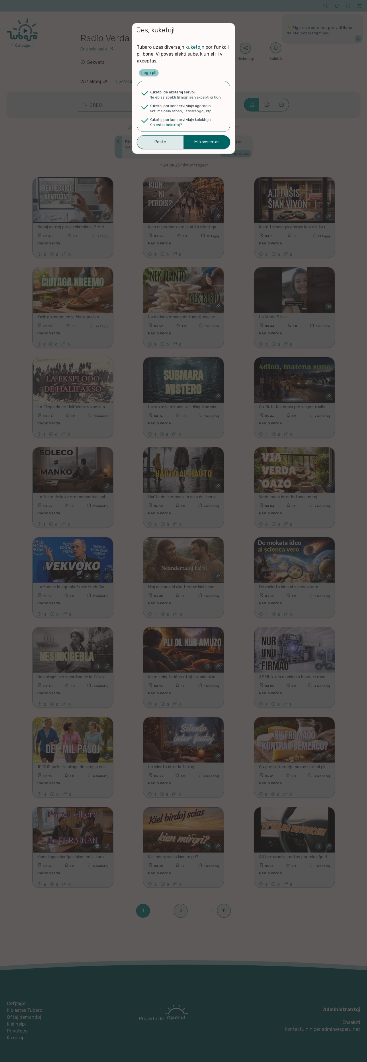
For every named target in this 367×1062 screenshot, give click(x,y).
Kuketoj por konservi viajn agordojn (180, 106)
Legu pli (148, 72)
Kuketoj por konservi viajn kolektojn (180, 119)
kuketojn (195, 47)
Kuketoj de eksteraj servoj (172, 92)
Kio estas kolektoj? (166, 125)
